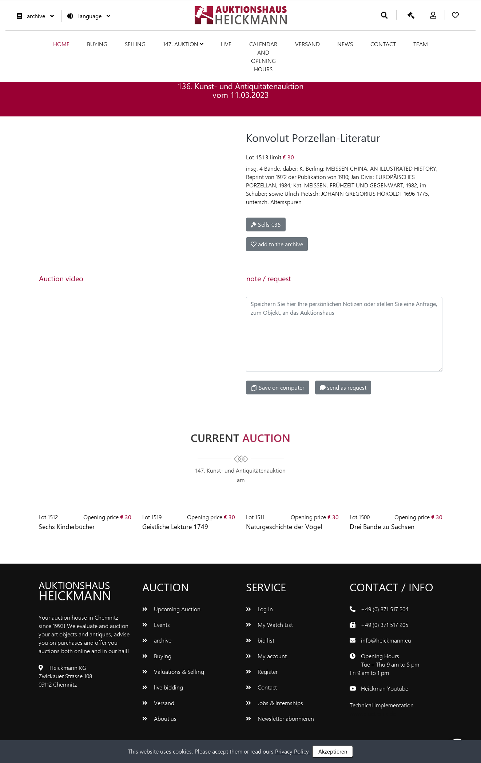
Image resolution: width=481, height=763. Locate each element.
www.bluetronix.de (373, 713)
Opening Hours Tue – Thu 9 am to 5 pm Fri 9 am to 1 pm (384, 664)
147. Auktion (183, 44)
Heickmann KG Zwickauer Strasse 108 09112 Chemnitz (65, 676)
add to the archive (277, 244)
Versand (307, 44)
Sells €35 (266, 224)
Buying (97, 44)
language (87, 16)
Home (61, 44)
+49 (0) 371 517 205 (384, 624)
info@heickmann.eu (386, 640)
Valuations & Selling (173, 671)
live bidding (162, 687)
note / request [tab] (268, 278)
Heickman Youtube (384, 688)
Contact (383, 44)
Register (262, 671)
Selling (135, 44)
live (226, 44)
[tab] (148, 278)
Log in (259, 609)
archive (33, 16)
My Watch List (269, 624)
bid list (260, 640)
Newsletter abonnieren (280, 718)
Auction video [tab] (61, 278)
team (420, 44)
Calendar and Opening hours (263, 56)
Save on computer (278, 388)
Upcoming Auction (171, 609)
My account (266, 656)
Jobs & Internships (274, 703)
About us (159, 718)
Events (156, 624)
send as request (343, 387)
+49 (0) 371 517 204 (385, 609)
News (345, 44)
